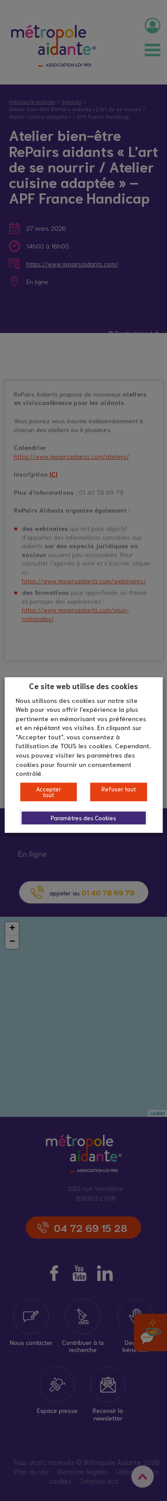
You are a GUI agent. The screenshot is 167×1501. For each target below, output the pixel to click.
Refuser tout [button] (119, 789)
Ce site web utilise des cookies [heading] (83, 685)
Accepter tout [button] (48, 792)
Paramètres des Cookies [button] (83, 818)
